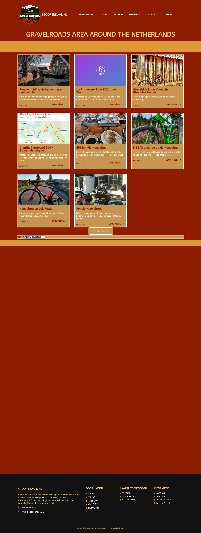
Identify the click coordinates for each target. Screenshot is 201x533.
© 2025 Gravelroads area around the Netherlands (100, 528)
